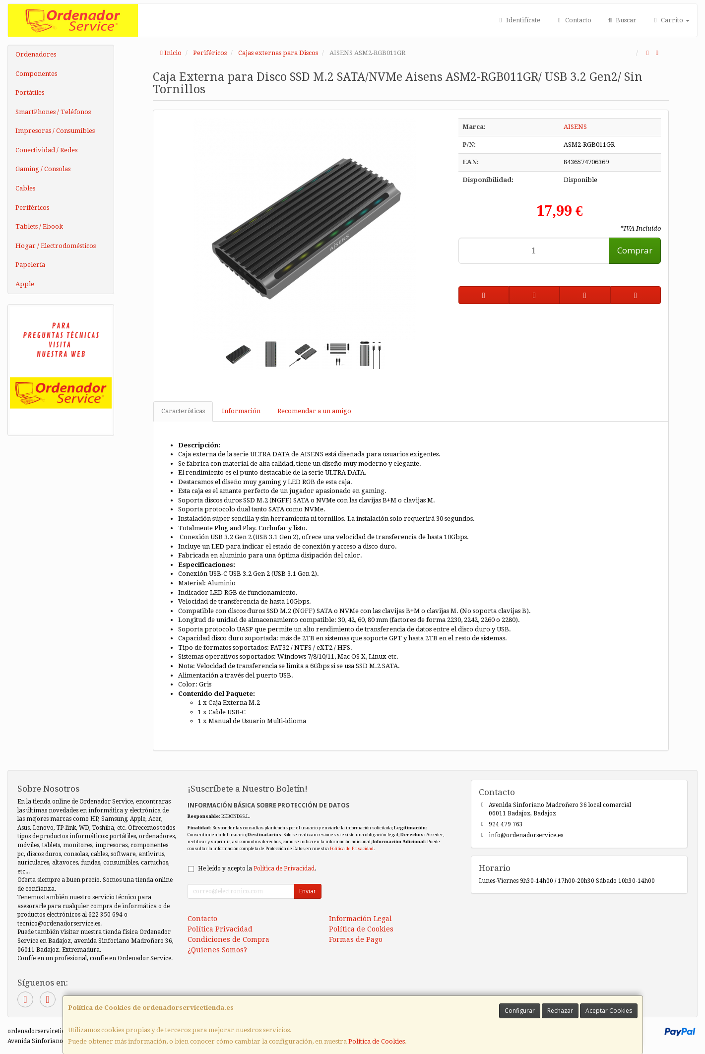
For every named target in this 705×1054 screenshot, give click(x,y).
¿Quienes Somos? (217, 950)
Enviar (307, 891)
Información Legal (360, 919)
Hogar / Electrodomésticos (55, 245)
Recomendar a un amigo (314, 411)
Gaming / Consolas (42, 169)
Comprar (634, 250)
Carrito (670, 20)
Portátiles (29, 92)
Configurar (520, 1010)
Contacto (573, 20)
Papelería (30, 264)
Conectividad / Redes (46, 150)
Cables (25, 188)
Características (183, 411)
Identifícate (518, 20)
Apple (24, 284)
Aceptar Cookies (608, 1010)
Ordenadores (35, 54)
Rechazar (560, 1010)
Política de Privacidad (352, 848)
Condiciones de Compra (228, 939)
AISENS (575, 126)
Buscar (621, 20)
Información (241, 411)
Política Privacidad (220, 929)
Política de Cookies (376, 1041)
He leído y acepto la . (257, 868)
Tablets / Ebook (39, 226)
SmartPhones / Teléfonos (53, 112)
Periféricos (32, 207)
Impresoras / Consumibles (55, 130)
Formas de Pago (356, 939)
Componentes (36, 73)
